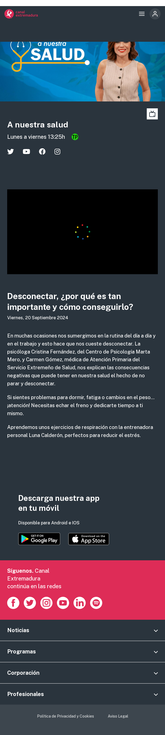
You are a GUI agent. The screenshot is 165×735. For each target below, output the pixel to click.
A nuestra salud (37, 124)
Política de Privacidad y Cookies (65, 716)
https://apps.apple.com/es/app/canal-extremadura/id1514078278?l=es (88, 539)
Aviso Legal (118, 716)
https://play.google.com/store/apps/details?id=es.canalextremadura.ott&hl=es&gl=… (39, 539)
